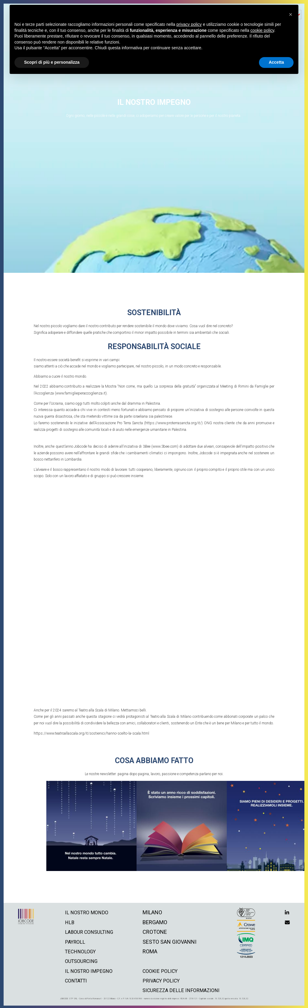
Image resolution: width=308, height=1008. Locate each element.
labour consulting (88, 930)
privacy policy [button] (189, 24)
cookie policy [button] (262, 30)
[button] (290, 14)
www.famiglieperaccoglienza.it (79, 393)
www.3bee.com (165, 445)
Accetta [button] (276, 62)
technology (79, 950)
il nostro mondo (85, 911)
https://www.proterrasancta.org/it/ (173, 422)
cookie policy (161, 970)
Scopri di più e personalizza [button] (51, 62)
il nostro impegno (87, 970)
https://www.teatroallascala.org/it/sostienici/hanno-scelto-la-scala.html (90, 732)
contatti (74, 979)
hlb (67, 921)
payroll (72, 940)
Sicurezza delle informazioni (183, 989)
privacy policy (162, 979)
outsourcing (80, 960)
